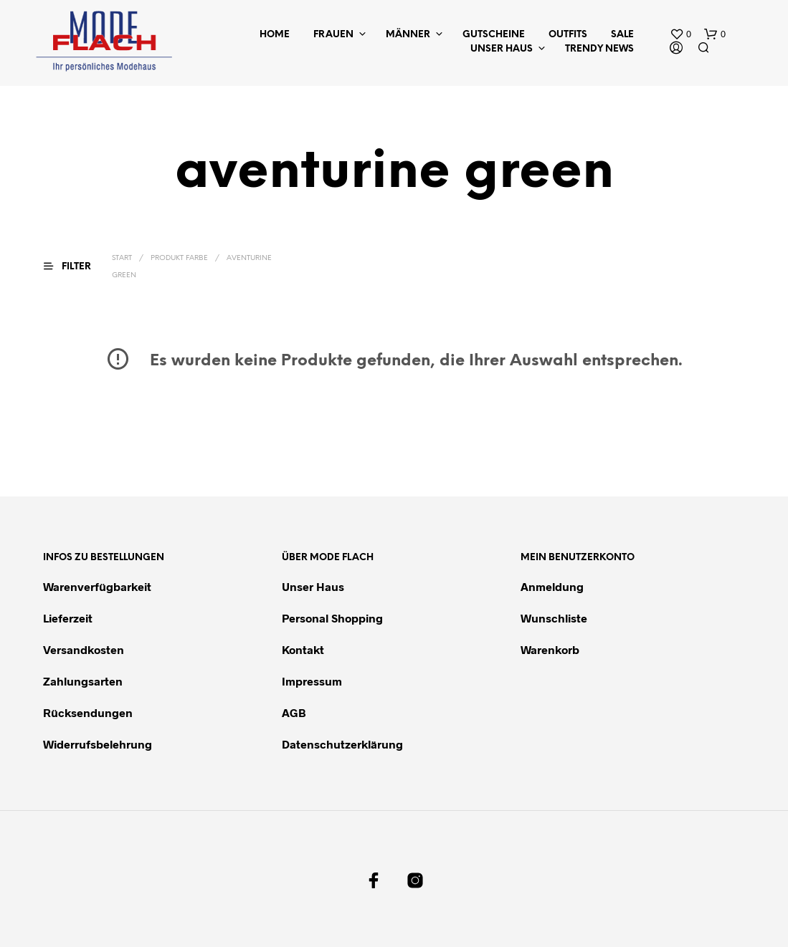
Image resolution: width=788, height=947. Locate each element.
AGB (294, 712)
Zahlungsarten (83, 681)
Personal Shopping (332, 618)
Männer (408, 34)
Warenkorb (550, 649)
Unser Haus (501, 49)
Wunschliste (554, 618)
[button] (680, 34)
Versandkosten (83, 649)
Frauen (333, 34)
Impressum (312, 681)
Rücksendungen (88, 712)
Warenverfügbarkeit (97, 586)
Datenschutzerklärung (342, 744)
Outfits (568, 34)
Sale (622, 34)
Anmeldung (552, 586)
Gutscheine (493, 34)
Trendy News (599, 49)
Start (122, 258)
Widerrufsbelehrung (97, 744)
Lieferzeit (67, 618)
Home (275, 34)
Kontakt (303, 649)
